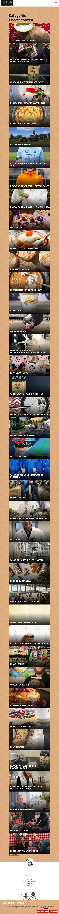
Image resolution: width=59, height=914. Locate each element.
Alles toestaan (42, 911)
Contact (29, 879)
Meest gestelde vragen (29, 881)
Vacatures (29, 883)
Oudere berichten (14, 855)
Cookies (28, 885)
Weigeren (53, 911)
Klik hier (46, 908)
